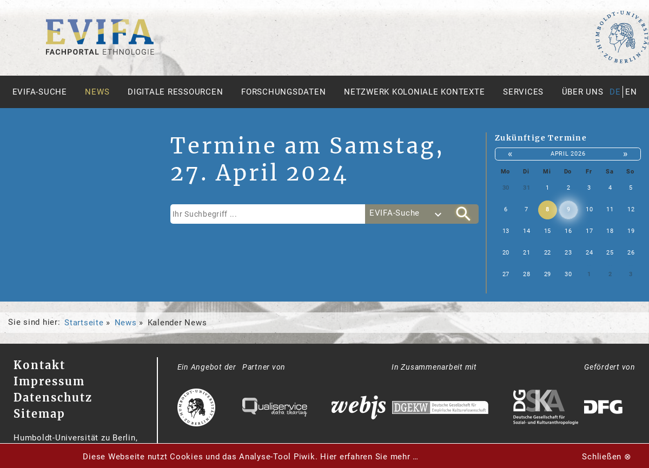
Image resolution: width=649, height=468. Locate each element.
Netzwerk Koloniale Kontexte (414, 92)
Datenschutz (53, 397)
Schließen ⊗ (606, 457)
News (97, 92)
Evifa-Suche (39, 92)
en (631, 92)
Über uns (583, 92)
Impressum (49, 381)
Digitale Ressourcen (175, 92)
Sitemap (39, 413)
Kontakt (39, 365)
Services (523, 92)
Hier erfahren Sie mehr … (369, 457)
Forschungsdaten (283, 92)
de (615, 92)
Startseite (84, 322)
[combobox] (406, 214)
